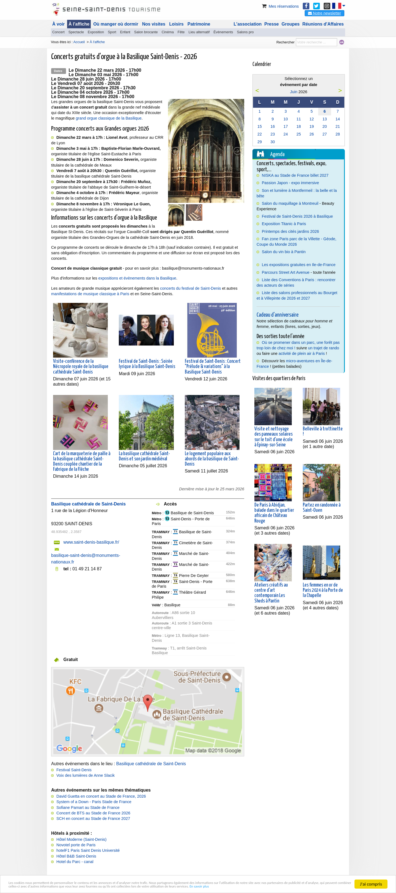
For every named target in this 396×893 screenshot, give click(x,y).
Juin (293, 92)
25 (298, 134)
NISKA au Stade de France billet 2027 (295, 175)
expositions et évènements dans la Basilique (137, 278)
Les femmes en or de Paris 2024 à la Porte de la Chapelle (323, 590)
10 (286, 119)
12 (311, 119)
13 (325, 119)
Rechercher (285, 42)
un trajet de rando (323, 348)
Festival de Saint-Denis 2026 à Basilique (297, 216)
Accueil (79, 42)
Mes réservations (280, 6)
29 (259, 142)
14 (338, 119)
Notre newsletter (324, 13)
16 (272, 126)
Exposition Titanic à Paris (284, 224)
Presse (271, 24)
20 (325, 126)
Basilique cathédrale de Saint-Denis (151, 763)
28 (338, 134)
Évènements (223, 32)
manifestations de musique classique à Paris (90, 294)
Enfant (125, 32)
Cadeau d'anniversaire (277, 315)
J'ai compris (371, 877)
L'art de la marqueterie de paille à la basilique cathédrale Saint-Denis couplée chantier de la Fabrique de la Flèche (81, 461)
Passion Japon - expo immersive (290, 183)
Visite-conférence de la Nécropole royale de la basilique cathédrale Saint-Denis (80, 366)
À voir (58, 24)
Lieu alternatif (199, 32)
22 (259, 134)
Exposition (96, 32)
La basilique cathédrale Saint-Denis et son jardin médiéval (144, 456)
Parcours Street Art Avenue (285, 272)
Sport (112, 32)
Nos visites (153, 24)
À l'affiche (78, 24)
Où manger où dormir (115, 24)
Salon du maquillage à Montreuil (290, 203)
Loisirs (176, 24)
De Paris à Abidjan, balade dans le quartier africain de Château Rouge (274, 513)
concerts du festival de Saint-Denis (190, 288)
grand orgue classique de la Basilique (109, 118)
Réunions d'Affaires (323, 24)
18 (298, 126)
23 (272, 134)
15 (259, 126)
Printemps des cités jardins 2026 (290, 231)
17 (286, 126)
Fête (181, 32)
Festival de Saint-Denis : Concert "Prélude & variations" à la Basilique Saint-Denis (213, 366)
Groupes (291, 24)
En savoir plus (49, 886)
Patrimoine (199, 24)
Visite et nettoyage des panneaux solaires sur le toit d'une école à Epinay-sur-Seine (273, 437)
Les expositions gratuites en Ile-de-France (299, 264)
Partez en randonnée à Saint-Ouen (321, 508)
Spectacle (76, 32)
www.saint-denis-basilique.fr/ (91, 542)
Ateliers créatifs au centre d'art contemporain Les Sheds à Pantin (271, 593)
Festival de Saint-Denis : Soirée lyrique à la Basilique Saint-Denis (147, 364)
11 (298, 119)
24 (286, 134)
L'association (248, 24)
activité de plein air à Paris (302, 353)
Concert (58, 32)
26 (311, 134)
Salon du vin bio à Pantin (284, 252)
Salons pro (245, 32)
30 (272, 142)
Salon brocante (146, 32)
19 (311, 126)
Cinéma (168, 32)
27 (325, 134)
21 (338, 126)
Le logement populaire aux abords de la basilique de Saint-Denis (212, 459)
